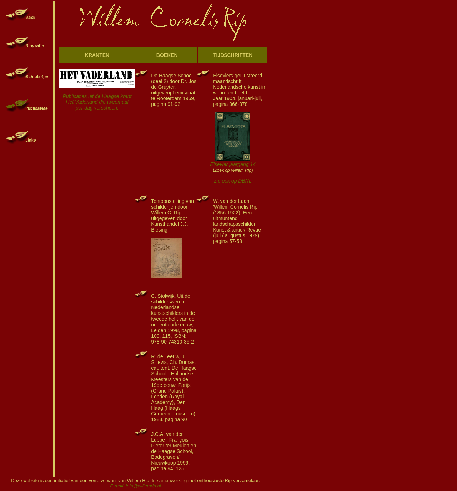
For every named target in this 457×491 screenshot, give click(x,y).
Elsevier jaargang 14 (233, 164)
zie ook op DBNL (233, 181)
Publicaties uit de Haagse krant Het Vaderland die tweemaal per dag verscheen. (97, 97)
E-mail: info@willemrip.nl (135, 485)
